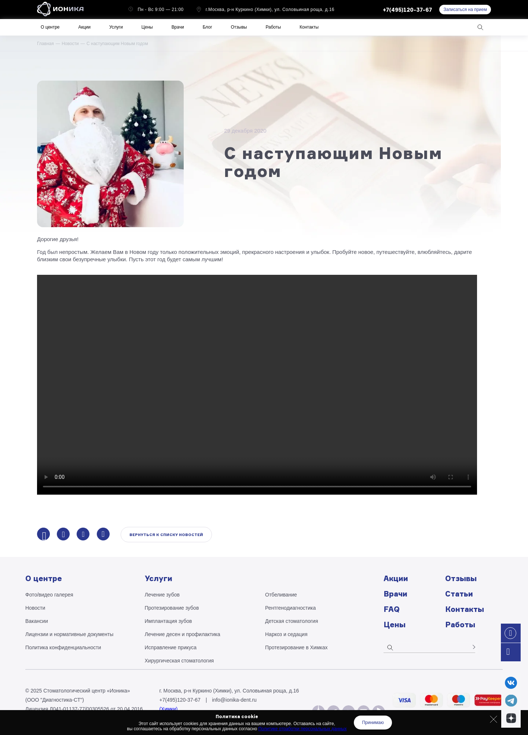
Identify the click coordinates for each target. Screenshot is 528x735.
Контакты (309, 27)
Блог (207, 27)
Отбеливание (281, 595)
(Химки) (168, 709)
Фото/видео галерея (49, 595)
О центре (50, 27)
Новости (70, 43)
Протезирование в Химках (296, 647)
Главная (45, 43)
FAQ (392, 609)
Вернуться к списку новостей (166, 534)
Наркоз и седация (286, 634)
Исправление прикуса (171, 647)
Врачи (178, 27)
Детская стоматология (291, 621)
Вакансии (36, 621)
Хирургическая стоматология (179, 661)
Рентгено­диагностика (290, 608)
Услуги (116, 27)
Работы (273, 27)
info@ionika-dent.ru (234, 700)
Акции (84, 27)
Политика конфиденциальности (63, 647)
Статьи (459, 593)
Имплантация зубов (168, 621)
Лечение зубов (162, 595)
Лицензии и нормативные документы (69, 634)
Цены (147, 27)
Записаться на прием (465, 9)
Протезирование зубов (172, 608)
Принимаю (373, 722)
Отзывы (239, 27)
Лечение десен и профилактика (182, 634)
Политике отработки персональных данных (302, 728)
